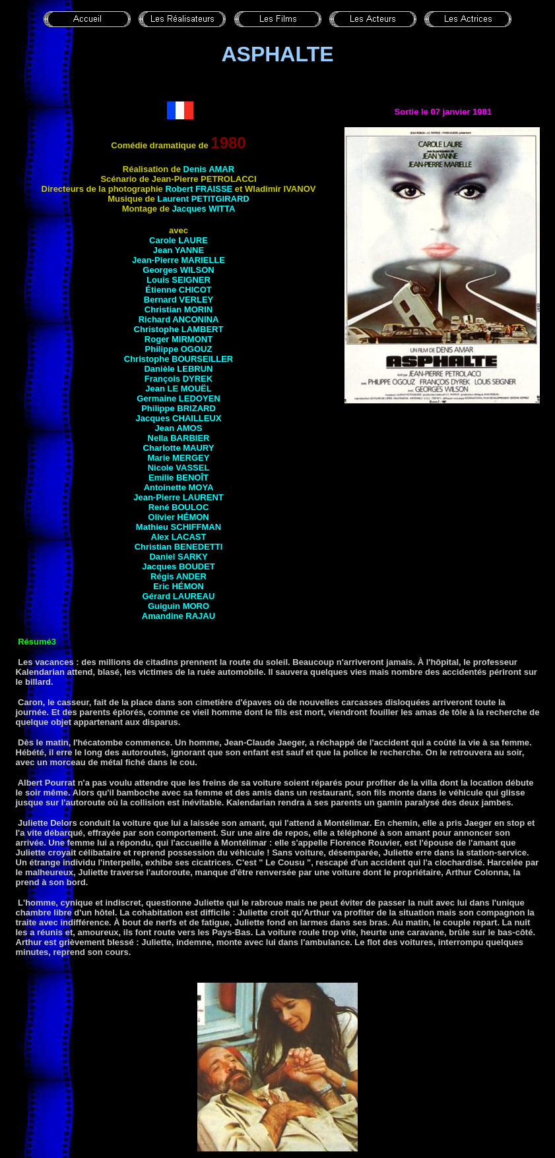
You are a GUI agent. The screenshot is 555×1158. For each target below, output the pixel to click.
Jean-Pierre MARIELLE (178, 260)
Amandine (178, 616)
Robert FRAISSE (198, 189)
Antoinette (179, 487)
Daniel (178, 557)
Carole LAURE (178, 240)
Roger (178, 339)
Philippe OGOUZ (178, 349)
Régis (178, 576)
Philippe (178, 408)
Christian (164, 309)
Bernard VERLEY (178, 299)
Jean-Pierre (178, 497)
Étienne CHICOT (178, 290)
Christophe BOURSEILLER (178, 359)
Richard (179, 319)
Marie (179, 458)
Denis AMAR (209, 169)
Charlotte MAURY (178, 448)
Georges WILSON (178, 270)
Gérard (179, 596)
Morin (198, 309)
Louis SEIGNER (179, 280)
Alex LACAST (179, 537)
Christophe (179, 329)
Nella (179, 438)
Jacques (204, 209)
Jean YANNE (178, 250)
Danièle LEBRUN (178, 369)
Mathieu (178, 527)
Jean (178, 388)
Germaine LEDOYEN (178, 398)
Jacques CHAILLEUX (178, 418)
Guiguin (178, 606)
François (178, 379)
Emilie (178, 477)
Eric (178, 586)
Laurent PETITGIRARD (203, 199)
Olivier (178, 517)
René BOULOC (178, 507)
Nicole (179, 468)
